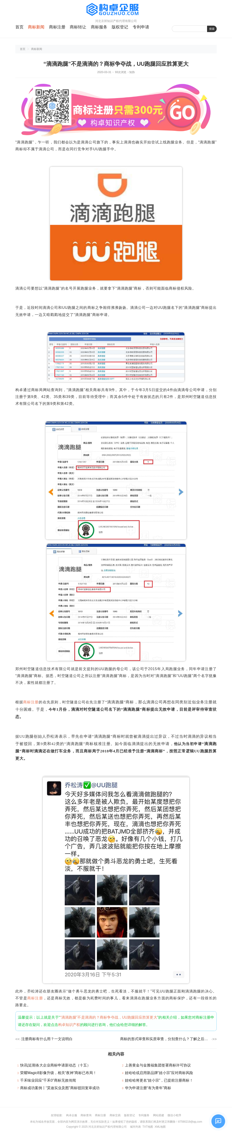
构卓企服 (71, 1115)
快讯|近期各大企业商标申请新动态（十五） (55, 1065)
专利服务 (143, 1115)
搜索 (212, 28)
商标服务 (99, 27)
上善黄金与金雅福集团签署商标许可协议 (158, 1065)
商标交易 (115, 1115)
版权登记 (120, 27)
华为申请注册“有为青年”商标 (148, 1088)
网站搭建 (158, 1115)
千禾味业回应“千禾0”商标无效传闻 (48, 1080)
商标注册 (57, 27)
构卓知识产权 (69, 1025)
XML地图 (160, 1126)
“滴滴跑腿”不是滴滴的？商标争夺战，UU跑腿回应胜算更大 (108, 1017)
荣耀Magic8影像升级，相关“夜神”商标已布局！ (58, 1073)
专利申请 (141, 27)
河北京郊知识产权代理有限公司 (107, 1126)
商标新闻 (36, 27)
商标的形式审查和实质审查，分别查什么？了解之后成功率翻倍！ (165, 1039)
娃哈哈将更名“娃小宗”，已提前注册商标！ (159, 1080)
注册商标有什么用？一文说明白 (47, 1039)
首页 (19, 27)
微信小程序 (174, 1115)
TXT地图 (147, 1126)
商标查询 (86, 1115)
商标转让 (78, 27)
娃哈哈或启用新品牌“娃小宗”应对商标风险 (159, 1073)
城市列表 (135, 1126)
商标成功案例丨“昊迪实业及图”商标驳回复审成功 (60, 1088)
